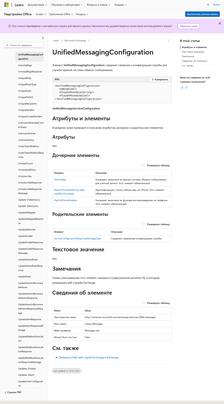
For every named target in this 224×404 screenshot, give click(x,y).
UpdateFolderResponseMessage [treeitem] (30, 251)
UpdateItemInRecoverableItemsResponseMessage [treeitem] (30, 309)
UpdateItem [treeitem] (24, 276)
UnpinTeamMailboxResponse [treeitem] (31, 155)
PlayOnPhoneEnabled (65, 200)
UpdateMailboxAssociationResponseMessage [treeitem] (30, 360)
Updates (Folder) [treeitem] (27, 368)
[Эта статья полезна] (182, 87)
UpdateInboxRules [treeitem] (28, 259)
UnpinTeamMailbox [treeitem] (28, 146)
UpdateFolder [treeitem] (25, 236)
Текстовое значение (193, 51)
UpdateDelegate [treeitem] (27, 212)
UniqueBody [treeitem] (24, 78)
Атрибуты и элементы (194, 47)
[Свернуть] (43, 38)
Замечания (188, 56)
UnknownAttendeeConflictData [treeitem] (30, 125)
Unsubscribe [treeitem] (24, 176)
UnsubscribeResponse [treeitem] (30, 182)
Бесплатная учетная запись (202, 14)
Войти (216, 4)
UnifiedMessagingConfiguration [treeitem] (30, 56)
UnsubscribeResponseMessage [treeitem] (30, 191)
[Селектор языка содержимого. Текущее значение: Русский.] (12, 398)
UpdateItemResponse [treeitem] (29, 319)
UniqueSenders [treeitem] (26, 110)
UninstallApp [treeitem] (25, 65)
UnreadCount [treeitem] (25, 163)
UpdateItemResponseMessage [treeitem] (30, 328)
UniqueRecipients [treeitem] (27, 103)
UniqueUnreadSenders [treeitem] (30, 116)
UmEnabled (60, 179)
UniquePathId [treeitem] (25, 97)
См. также (187, 65)
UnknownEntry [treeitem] (26, 140)
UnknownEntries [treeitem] (27, 133)
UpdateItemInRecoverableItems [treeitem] (30, 285)
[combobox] (24, 45)
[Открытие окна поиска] (208, 5)
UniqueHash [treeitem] (24, 90)
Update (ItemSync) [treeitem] (28, 206)
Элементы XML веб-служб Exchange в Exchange (88, 357)
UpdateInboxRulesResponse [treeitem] (30, 268)
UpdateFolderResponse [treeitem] (30, 242)
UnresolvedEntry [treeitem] (27, 169)
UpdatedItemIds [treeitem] (27, 229)
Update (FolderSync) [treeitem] (29, 199)
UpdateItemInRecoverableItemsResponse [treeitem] (30, 296)
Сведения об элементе (194, 60)
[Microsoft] (6, 4)
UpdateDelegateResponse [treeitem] (30, 221)
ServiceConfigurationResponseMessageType (77, 238)
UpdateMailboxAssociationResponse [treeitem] (30, 349)
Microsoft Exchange (75, 40)
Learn (56, 40)
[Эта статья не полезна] (186, 87)
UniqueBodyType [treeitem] (27, 84)
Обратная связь (189, 26)
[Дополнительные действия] (169, 40)
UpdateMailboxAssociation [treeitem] (30, 338)
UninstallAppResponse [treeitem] (30, 71)
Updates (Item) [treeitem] (26, 374)
